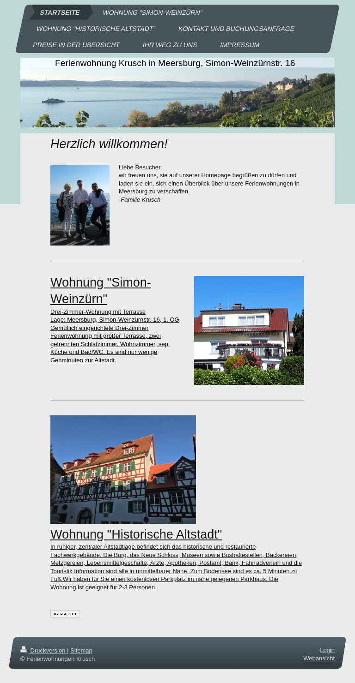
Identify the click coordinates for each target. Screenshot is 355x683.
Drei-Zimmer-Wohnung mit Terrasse (98, 311)
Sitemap (81, 650)
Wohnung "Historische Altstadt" (136, 534)
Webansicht (319, 658)
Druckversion (43, 650)
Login (327, 650)
